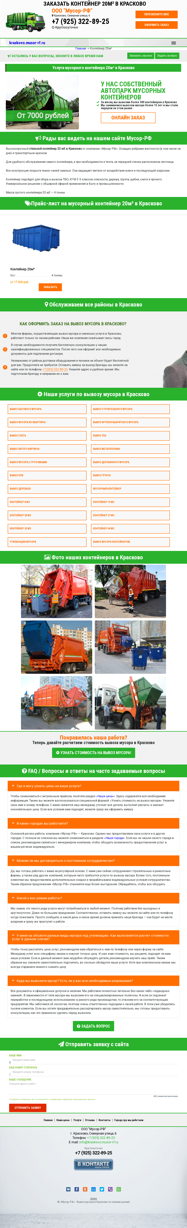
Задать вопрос (167, 55)
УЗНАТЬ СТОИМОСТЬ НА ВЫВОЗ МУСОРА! (93, 753)
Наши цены (105, 795)
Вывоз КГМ (16, 475)
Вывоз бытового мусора (25, 409)
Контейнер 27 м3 (103, 515)
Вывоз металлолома (106, 449)
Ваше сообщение (20, 1078)
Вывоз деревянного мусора (111, 462)
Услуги (77, 1119)
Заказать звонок (140, 55)
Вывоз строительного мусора (112, 409)
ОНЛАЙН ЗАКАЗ (128, 117)
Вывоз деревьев (20, 489)
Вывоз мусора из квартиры (27, 422)
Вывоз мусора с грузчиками (28, 462)
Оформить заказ (156, 25)
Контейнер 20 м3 (20, 515)
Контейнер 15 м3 (103, 502)
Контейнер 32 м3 (20, 528)
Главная (48, 1119)
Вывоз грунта (102, 475)
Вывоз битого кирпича (24, 449)
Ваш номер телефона (23, 1066)
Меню (174, 41)
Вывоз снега (18, 435)
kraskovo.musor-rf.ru (27, 42)
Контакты (104, 1119)
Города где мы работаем (128, 1119)
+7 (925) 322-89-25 (80, 21)
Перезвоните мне (156, 14)
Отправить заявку (28, 1106)
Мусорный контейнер (107, 489)
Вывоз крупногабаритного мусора (115, 422)
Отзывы (90, 1119)
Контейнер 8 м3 (20, 502)
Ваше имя (15, 1054)
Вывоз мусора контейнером (111, 542)
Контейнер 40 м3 (103, 528)
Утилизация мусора (23, 542)
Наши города (114, 837)
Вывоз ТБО (99, 435)
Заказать (50, 287)
